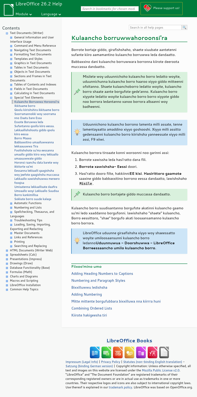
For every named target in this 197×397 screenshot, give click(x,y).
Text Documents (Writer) (26, 33)
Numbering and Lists (28, 207)
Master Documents (26, 233)
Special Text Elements (28, 97)
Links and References (28, 237)
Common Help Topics (24, 289)
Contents (11, 28)
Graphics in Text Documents (33, 63)
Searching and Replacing (30, 246)
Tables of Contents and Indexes (35, 84)
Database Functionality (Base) (30, 268)
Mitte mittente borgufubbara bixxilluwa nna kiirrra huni (116, 301)
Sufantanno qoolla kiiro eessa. (34, 126)
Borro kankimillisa (26, 195)
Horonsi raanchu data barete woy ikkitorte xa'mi (36, 164)
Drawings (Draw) (21, 263)
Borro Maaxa (22, 138)
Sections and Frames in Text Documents (31, 78)
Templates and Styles (28, 59)
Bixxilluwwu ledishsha (89, 287)
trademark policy (120, 387)
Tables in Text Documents (31, 67)
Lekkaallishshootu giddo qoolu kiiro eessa (34, 132)
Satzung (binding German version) (89, 366)
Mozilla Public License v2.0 (160, 370)
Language (49, 13)
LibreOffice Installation (25, 285)
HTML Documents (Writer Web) (31, 250)
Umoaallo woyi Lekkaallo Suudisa (36, 191)
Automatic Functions (28, 203)
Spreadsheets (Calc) (23, 255)
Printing (19, 242)
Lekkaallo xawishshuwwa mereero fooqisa (37, 181)
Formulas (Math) (21, 272)
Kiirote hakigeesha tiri (89, 315)
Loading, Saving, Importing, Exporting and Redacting (30, 226)
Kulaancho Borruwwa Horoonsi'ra (36, 102)
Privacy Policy (110, 362)
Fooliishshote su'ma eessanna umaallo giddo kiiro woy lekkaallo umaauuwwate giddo (36, 154)
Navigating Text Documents (32, 50)
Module (21, 13)
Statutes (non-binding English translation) (152, 362)
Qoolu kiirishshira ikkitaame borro (36, 110)
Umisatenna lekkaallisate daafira (35, 187)
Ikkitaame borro (24, 106)
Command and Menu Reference (35, 46)
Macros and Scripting (24, 281)
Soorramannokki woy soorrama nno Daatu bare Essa (35, 116)
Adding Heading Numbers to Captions (102, 273)
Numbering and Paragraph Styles (98, 280)
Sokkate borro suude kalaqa (32, 199)
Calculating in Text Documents (34, 93)
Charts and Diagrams (24, 276)
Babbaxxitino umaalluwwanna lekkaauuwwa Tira (34, 144)
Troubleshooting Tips (28, 220)
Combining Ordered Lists (91, 308)
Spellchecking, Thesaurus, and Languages (32, 214)
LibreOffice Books (129, 340)
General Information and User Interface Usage (32, 39)
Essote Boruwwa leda (28, 122)
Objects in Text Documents (32, 72)
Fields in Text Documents (31, 89)
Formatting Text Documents (32, 54)
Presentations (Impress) (26, 259)
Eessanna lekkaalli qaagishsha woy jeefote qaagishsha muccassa (36, 173)
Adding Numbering (86, 294)
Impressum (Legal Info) (81, 362)
